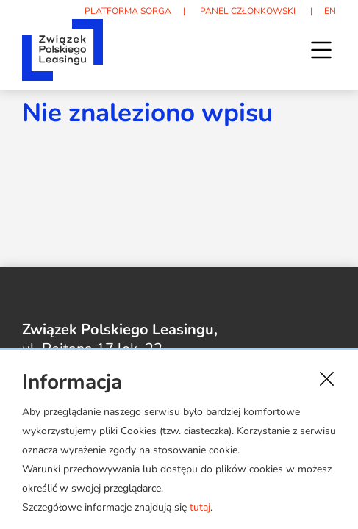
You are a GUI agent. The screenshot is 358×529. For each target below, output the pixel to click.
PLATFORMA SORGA (128, 11)
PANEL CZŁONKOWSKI (248, 11)
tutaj (200, 507)
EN (330, 11)
